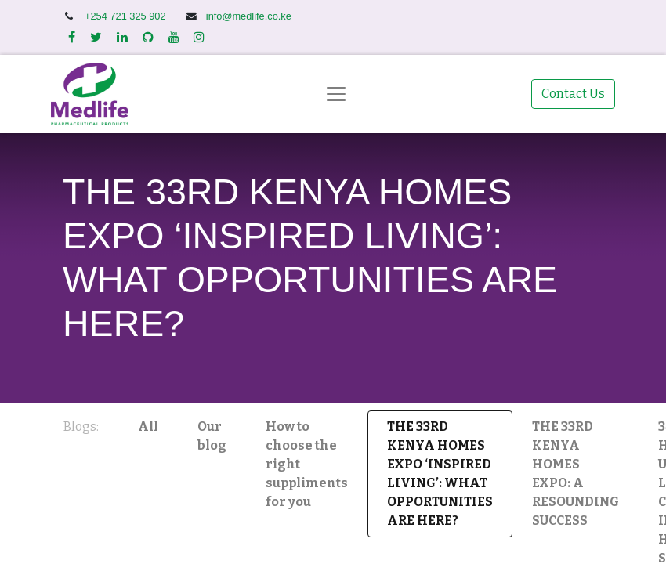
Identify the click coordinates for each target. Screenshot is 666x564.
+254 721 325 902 (126, 16)
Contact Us (573, 93)
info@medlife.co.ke (248, 16)
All (148, 426)
